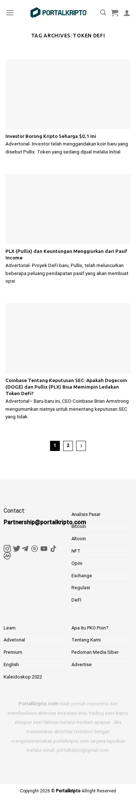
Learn (10, 628)
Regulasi (80, 587)
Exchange (81, 575)
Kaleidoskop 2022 (23, 677)
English (11, 664)
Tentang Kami (86, 640)
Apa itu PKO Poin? (89, 628)
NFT (76, 551)
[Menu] (9, 12)
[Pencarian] (103, 12)
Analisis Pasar (85, 514)
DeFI (76, 600)
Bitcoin (78, 526)
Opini (76, 563)
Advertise (81, 664)
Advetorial (14, 640)
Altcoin (78, 538)
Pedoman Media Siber (95, 652)
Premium (13, 652)
